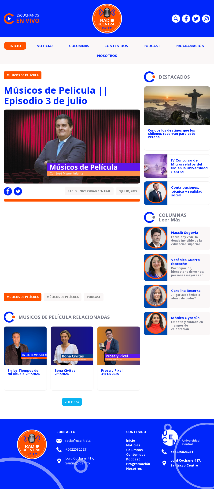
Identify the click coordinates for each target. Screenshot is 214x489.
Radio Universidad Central (89, 191)
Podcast (152, 45)
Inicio (15, 45)
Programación (190, 45)
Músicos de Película (63, 297)
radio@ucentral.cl (78, 440)
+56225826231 (76, 449)
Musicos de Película (23, 75)
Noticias (45, 45)
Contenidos (116, 45)
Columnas (79, 45)
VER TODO (72, 402)
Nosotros (107, 55)
